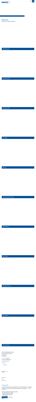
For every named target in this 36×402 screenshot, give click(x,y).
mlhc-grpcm (4, 362)
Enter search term (30, 1)
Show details (5, 395)
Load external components (7, 394)
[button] (33, 1)
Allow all (10, 397)
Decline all (5, 397)
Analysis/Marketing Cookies (7, 393)
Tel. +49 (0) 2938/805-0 (6, 358)
